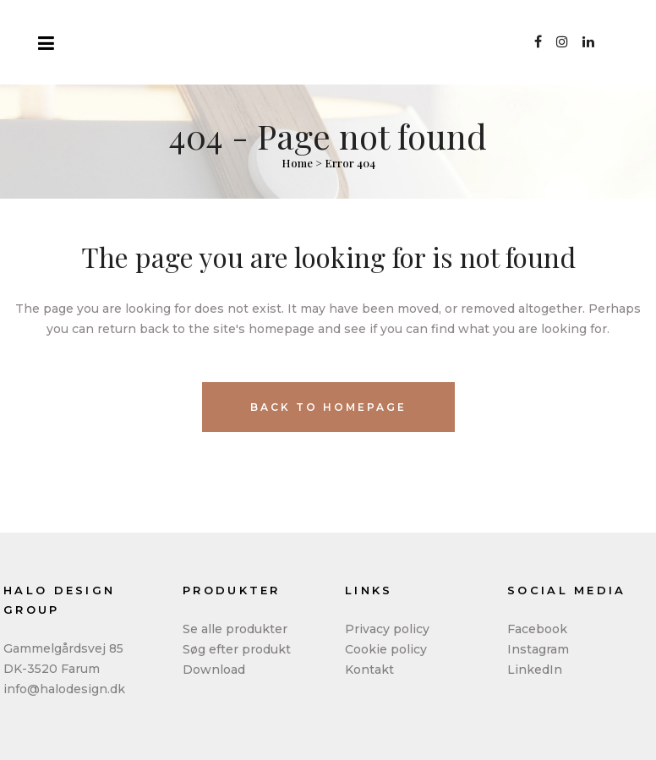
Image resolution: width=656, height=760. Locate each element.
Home (297, 163)
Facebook (537, 629)
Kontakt (369, 669)
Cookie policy (386, 649)
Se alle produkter (235, 629)
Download (214, 669)
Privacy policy (387, 629)
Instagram (538, 649)
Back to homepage (328, 407)
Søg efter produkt (237, 649)
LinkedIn (534, 669)
